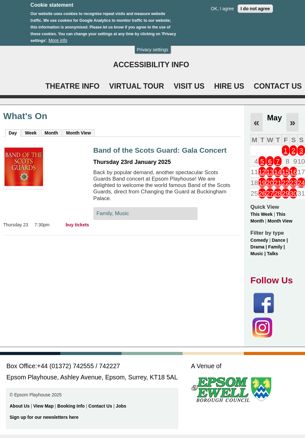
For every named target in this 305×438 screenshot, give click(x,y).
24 (301, 182)
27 (270, 193)
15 (285, 171)
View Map (44, 406)
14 (277, 171)
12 (262, 171)
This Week (261, 214)
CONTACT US (278, 86)
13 (270, 171)
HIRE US (229, 86)
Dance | (280, 240)
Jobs (121, 406)
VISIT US (189, 86)
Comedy (259, 240)
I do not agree (255, 7)
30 (293, 193)
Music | (258, 253)
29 (285, 193)
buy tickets (77, 224)
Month (51, 132)
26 (262, 193)
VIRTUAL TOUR (136, 86)
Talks (272, 253)
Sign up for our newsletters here (44, 417)
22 (285, 182)
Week (31, 132)
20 (270, 182)
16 (293, 171)
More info (57, 39)
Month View (78, 132)
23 (293, 182)
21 (277, 182)
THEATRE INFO (72, 86)
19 (262, 182)
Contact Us (101, 406)
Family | (276, 246)
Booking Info (71, 406)
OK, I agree (222, 7)
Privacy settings (152, 48)
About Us (20, 406)
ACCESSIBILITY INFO (151, 65)
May (274, 117)
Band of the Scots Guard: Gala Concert (160, 150)
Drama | (259, 246)
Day (15, 132)
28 (277, 193)
